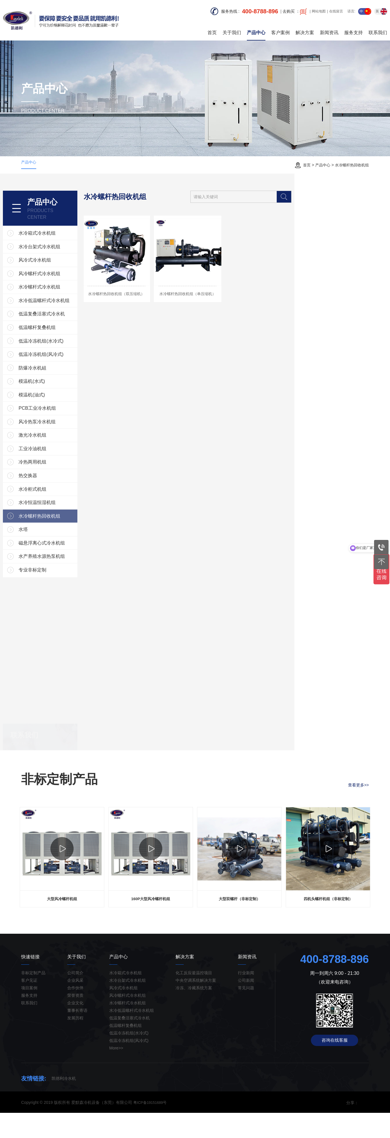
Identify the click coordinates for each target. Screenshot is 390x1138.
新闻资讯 (329, 28)
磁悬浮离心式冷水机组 (63, 566)
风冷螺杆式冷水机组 (61, 271)
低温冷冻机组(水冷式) (62, 345)
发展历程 (75, 1043)
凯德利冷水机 (64, 1103)
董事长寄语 (77, 1035)
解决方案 (305, 28)
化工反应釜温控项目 (194, 998)
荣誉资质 (75, 1020)
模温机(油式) (53, 404)
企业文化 (75, 1028)
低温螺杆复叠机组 (58, 330)
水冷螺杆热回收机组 (350, 165)
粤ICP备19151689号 (151, 1127)
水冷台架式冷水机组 (61, 242)
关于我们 (232, 28)
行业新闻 (246, 998)
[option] (62, 880)
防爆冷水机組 (54, 374)
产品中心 (256, 28)
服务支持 (353, 28)
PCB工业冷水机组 (59, 419)
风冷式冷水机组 (56, 256)
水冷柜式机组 (54, 507)
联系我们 (378, 28)
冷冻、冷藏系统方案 (194, 1013)
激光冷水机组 (54, 448)
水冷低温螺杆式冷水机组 (65, 301)
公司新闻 (246, 1005)
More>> (116, 1073)
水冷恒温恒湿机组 (58, 522)
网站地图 (319, 11)
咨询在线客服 (335, 1066)
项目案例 (29, 1013)
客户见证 (29, 1005)
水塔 (45, 551)
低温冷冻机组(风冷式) (62, 360)
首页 (212, 28)
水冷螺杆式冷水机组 (61, 286)
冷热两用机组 (54, 478)
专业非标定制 (54, 596)
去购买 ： (295, 11)
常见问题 (246, 1013)
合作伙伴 (75, 1013)
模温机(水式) (53, 389)
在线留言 (336, 11)
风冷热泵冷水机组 (58, 433)
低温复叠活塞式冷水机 (63, 315)
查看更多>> (358, 806)
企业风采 (75, 1005)
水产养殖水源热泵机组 (63, 581)
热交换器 (49, 492)
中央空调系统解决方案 (196, 1005)
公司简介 (75, 998)
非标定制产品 (33, 998)
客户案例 (280, 28)
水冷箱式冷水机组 (58, 227)
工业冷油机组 (54, 463)
